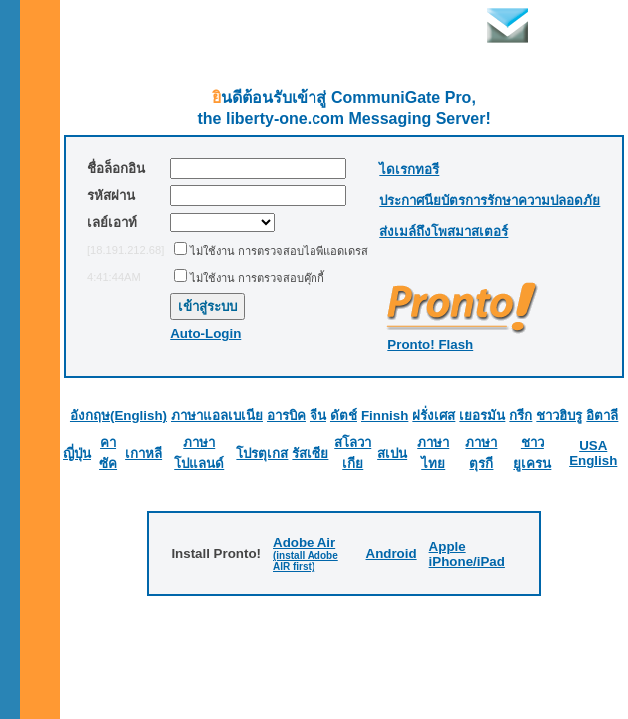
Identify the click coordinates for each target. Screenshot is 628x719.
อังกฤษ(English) (118, 415)
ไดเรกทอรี (409, 169)
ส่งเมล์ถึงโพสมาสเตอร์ (443, 231)
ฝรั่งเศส (433, 415)
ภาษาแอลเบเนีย (217, 415)
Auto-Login (205, 333)
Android (391, 553)
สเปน (392, 453)
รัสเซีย (310, 453)
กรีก (520, 415)
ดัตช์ (343, 415)
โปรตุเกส (262, 453)
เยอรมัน (482, 415)
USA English (593, 453)
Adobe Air (304, 542)
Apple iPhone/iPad (467, 554)
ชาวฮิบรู (559, 415)
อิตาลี (602, 415)
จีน (318, 415)
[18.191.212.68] (125, 250)
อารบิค (286, 415)
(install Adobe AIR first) (305, 561)
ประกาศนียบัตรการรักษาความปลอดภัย (489, 200)
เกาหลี (143, 453)
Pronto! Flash (430, 344)
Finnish (384, 415)
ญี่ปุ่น (77, 453)
